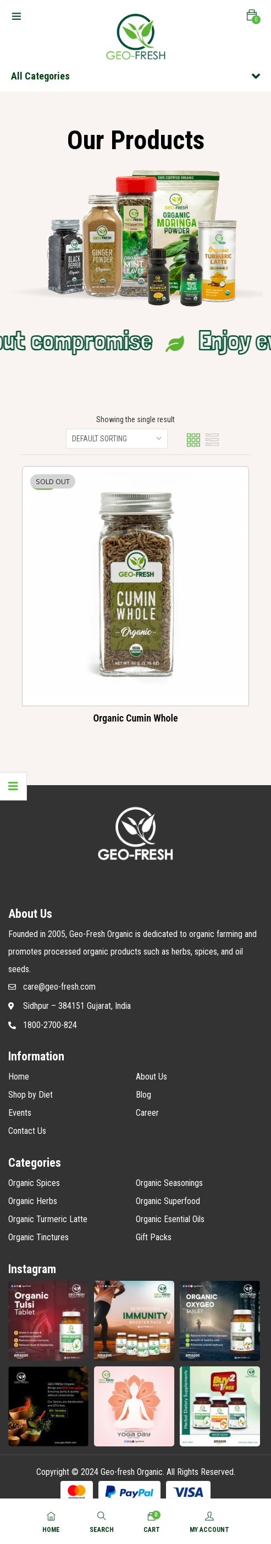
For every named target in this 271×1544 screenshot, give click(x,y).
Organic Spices (34, 1183)
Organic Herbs (32, 1201)
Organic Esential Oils (170, 1219)
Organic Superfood (168, 1201)
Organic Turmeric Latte (47, 1219)
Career (147, 1113)
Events (19, 1113)
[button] (251, 15)
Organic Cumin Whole (135, 718)
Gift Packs (154, 1237)
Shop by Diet (30, 1094)
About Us (151, 1076)
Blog (143, 1094)
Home (18, 1076)
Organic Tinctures (38, 1237)
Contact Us (27, 1131)
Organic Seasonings (169, 1183)
